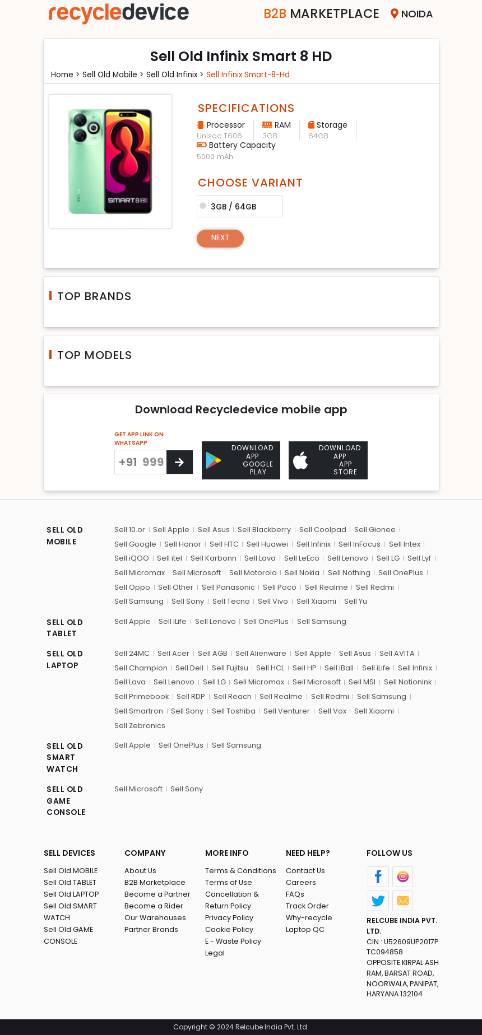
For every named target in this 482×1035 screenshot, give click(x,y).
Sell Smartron (138, 709)
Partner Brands (151, 928)
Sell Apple (171, 529)
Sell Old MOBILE (71, 869)
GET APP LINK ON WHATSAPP (139, 438)
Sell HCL (270, 666)
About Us (140, 869)
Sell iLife (173, 620)
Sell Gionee (374, 529)
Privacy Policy (229, 916)
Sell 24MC (132, 652)
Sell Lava (259, 557)
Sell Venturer (286, 709)
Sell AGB (213, 652)
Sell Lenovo (347, 557)
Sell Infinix (313, 543)
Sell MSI (360, 680)
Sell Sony (188, 600)
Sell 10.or (129, 529)
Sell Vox (331, 709)
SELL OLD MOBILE (65, 536)
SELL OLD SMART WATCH (65, 756)
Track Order (308, 904)
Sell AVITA (396, 652)
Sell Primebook (141, 695)
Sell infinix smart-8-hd (257, 74)
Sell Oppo (132, 586)
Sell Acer (174, 652)
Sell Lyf (418, 557)
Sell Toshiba (233, 709)
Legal (215, 952)
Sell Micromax (139, 572)
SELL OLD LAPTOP (65, 659)
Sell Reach (233, 695)
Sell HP (303, 666)
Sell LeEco (301, 557)
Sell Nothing (348, 572)
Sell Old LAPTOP (72, 893)
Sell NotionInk (406, 680)
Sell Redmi (374, 586)
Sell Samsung (139, 600)
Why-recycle (309, 916)
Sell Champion (141, 666)
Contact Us (306, 869)
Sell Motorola (252, 572)
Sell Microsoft (197, 572)
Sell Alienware (261, 652)
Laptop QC (305, 928)
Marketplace (317, 13)
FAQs (295, 893)
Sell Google (135, 543)
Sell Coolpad (322, 529)
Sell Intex (403, 543)
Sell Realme (325, 586)
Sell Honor (182, 543)
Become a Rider (153, 904)
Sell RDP (191, 695)
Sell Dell (189, 666)
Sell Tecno (230, 600)
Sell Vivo (272, 600)
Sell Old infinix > (180, 74)
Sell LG (387, 557)
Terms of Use (229, 881)
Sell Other (175, 586)
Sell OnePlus (400, 572)
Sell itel (169, 557)
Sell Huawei (267, 543)
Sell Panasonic (227, 586)
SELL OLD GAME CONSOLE (67, 800)
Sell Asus (213, 529)
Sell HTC (223, 543)
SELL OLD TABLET (65, 627)
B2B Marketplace (155, 881)
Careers (301, 881)
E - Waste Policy (234, 940)
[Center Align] (179, 462)
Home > (67, 74)
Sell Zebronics (140, 724)
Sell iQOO (131, 557)
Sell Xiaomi (315, 600)
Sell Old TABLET (70, 881)
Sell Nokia (301, 572)
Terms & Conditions (240, 869)
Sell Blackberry (264, 529)
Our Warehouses (155, 916)
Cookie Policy (229, 928)
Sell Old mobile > (116, 74)
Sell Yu (354, 600)
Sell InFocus (359, 543)
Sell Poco (279, 586)
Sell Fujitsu (229, 666)
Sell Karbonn (213, 557)
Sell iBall (338, 666)
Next (221, 238)
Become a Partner (157, 893)
